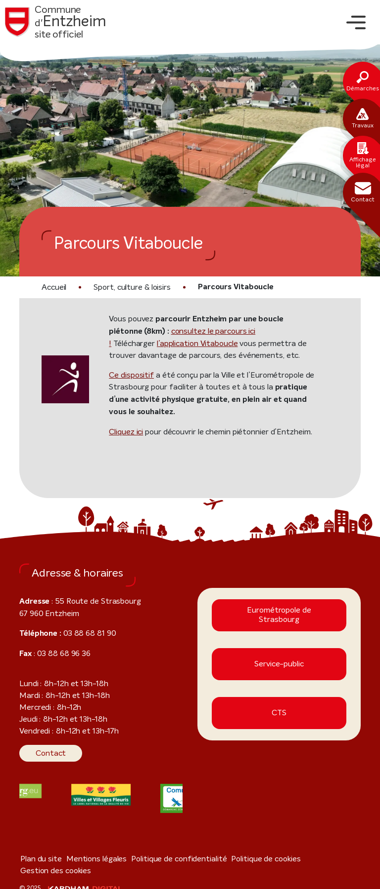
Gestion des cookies (306, 858)
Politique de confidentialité (161, 858)
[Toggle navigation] (356, 22)
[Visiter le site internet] (101, 795)
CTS (279, 713)
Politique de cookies (239, 858)
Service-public (279, 664)
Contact (48, 753)
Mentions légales (87, 858)
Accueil (54, 287)
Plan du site (38, 858)
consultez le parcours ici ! (176, 331)
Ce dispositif (128, 375)
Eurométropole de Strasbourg (279, 615)
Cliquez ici (126, 431)
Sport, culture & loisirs (128, 287)
